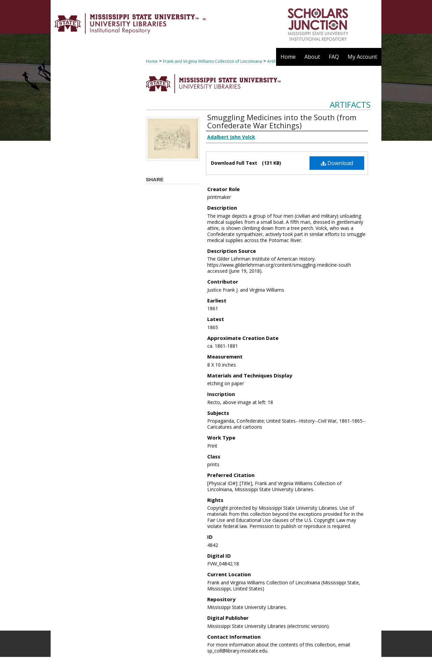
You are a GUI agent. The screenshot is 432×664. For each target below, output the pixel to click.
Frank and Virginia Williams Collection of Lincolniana (212, 61)
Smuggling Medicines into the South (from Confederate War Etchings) (281, 121)
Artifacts (350, 104)
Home (152, 61)
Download (337, 163)
